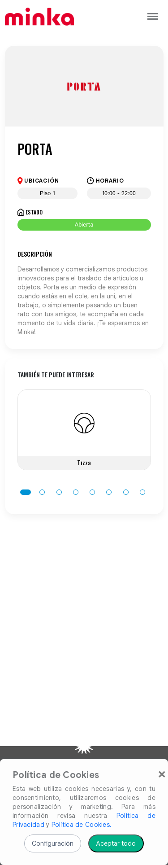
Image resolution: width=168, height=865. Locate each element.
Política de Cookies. (82, 825)
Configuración (52, 843)
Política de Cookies (56, 775)
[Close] (162, 773)
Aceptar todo (116, 843)
